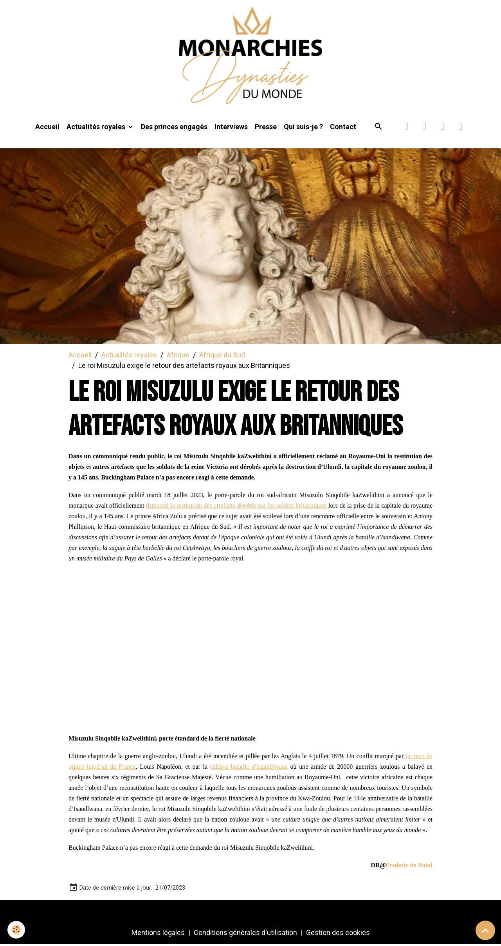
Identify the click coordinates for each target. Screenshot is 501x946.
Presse (266, 128)
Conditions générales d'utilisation (245, 934)
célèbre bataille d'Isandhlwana (249, 767)
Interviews (231, 128)
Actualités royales (97, 128)
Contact (343, 128)
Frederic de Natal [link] (409, 866)
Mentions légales (158, 934)
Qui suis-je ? (303, 128)
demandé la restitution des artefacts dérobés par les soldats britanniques (237, 506)
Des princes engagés (174, 128)
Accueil (47, 128)
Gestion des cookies (338, 934)
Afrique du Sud (222, 355)
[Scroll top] (485, 930)
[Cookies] (16, 930)
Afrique (178, 355)
